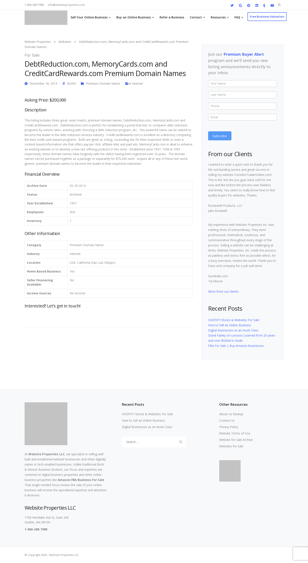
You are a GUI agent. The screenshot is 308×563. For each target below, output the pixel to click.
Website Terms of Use (234, 433)
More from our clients (223, 291)
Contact (196, 17)
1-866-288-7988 (34, 5)
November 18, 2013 (43, 83)
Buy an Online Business (133, 17)
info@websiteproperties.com (66, 5)
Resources (218, 17)
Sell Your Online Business (89, 17)
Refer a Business (172, 17)
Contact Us (227, 420)
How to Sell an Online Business (229, 325)
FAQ (237, 17)
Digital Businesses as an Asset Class (233, 330)
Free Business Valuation (267, 16)
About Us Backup (231, 414)
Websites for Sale (231, 446)
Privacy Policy (228, 427)
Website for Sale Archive (236, 440)
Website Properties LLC (46, 454)
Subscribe (220, 136)
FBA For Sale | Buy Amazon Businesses (236, 346)
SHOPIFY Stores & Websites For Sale (233, 320)
